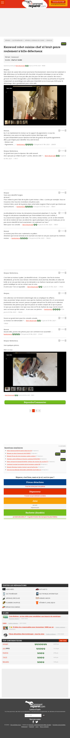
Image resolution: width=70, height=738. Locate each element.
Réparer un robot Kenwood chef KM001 (19, 453)
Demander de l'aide (58, 2)
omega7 (5, 644)
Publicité (31, 727)
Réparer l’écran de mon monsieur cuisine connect (21, 456)
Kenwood (15, 57)
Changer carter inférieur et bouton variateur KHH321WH (23, 459)
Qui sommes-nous (15, 725)
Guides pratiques (13, 623)
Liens (4, 623)
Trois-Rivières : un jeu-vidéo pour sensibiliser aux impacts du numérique (35, 616)
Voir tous (63, 641)
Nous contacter (44, 727)
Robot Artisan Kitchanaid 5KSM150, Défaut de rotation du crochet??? (27, 462)
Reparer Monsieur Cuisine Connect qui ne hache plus (22, 467)
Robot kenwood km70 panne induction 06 (19, 451)
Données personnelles (59, 725)
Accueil (35, 4)
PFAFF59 (5, 653)
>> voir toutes (62, 446)
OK (43, 715)
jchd (4, 648)
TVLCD (5, 657)
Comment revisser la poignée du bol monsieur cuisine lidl (23, 464)
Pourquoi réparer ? (14, 618)
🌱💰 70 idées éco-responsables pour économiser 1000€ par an (31, 627)
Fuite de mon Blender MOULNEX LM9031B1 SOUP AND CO (24, 470)
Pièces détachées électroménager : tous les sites (26, 634)
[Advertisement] (35, 22)
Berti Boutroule (20, 66)
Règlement (24, 727)
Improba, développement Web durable (40, 725)
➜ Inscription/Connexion (58, 4)
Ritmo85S (6, 662)
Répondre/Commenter (35, 402)
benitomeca (21, 144)
